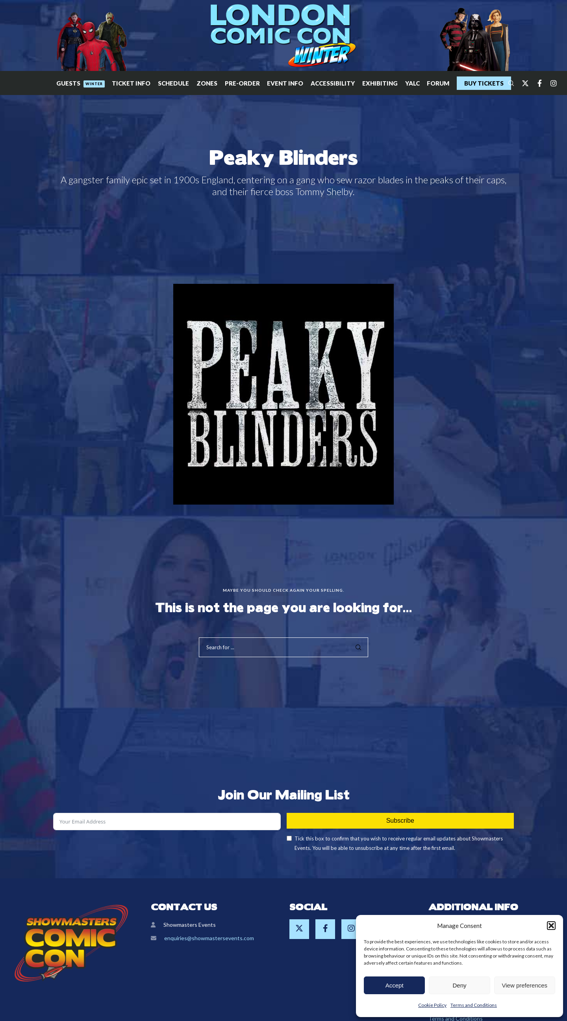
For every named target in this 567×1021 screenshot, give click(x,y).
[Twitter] (522, 83)
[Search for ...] (283, 647)
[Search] (507, 83)
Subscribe (400, 820)
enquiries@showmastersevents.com (209, 938)
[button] (551, 926)
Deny (459, 985)
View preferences (525, 985)
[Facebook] (536, 83)
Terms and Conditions (473, 1005)
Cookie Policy (432, 1005)
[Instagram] (550, 83)
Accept (394, 985)
